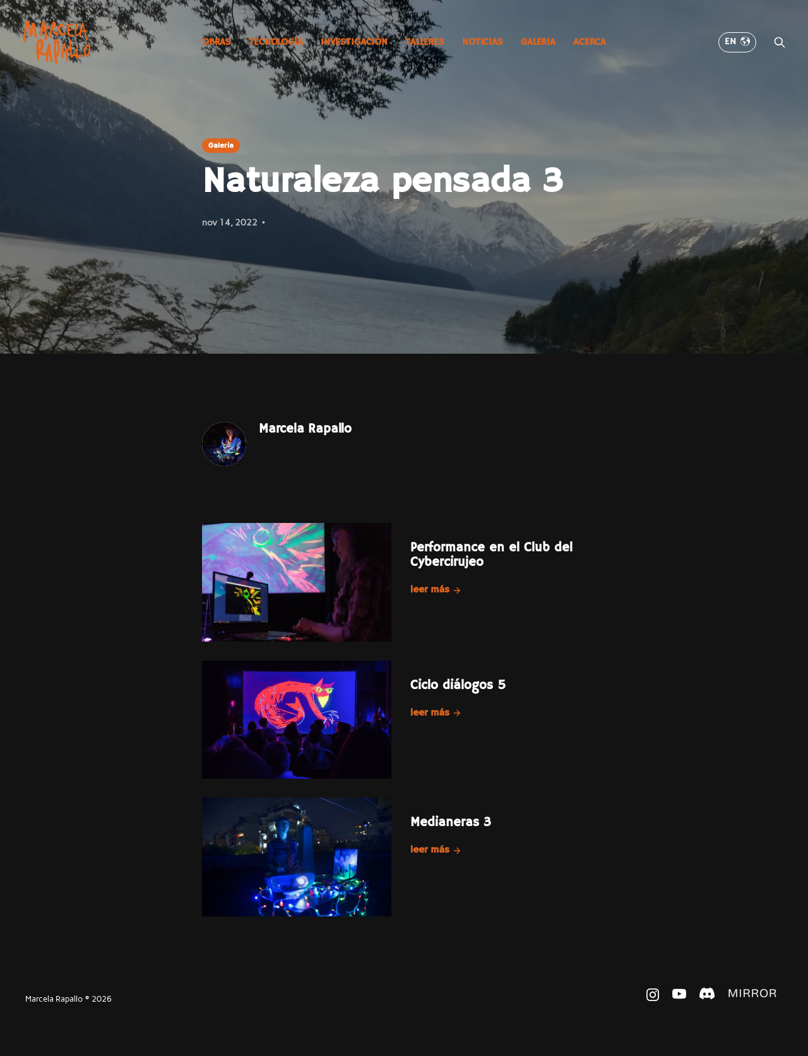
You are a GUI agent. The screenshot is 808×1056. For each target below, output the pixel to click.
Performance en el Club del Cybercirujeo (491, 555)
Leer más (436, 590)
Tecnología (276, 42)
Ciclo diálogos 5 (458, 685)
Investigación (354, 42)
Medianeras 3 (450, 823)
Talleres (424, 42)
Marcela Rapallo (305, 429)
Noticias (482, 42)
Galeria (538, 42)
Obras (216, 42)
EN (737, 41)
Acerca (589, 42)
